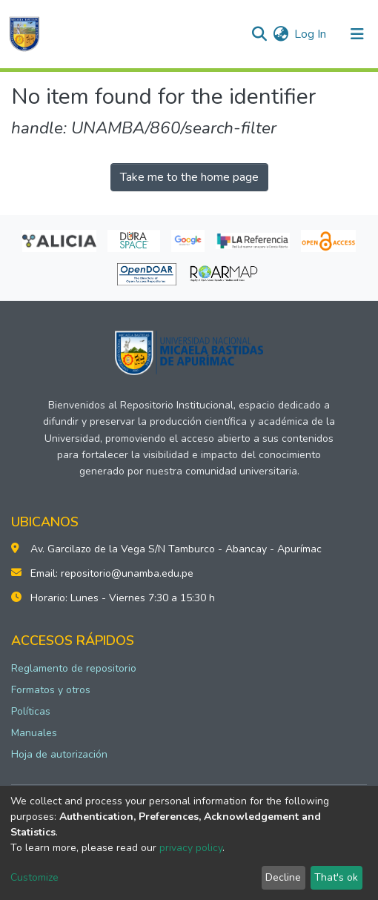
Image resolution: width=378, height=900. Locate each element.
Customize (34, 877)
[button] (280, 34)
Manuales (34, 733)
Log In (311, 34)
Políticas (30, 711)
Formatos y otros (50, 690)
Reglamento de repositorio (73, 668)
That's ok (336, 877)
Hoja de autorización (59, 754)
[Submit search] (259, 34)
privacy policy (190, 848)
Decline (283, 877)
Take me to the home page (189, 177)
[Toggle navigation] (357, 34)
